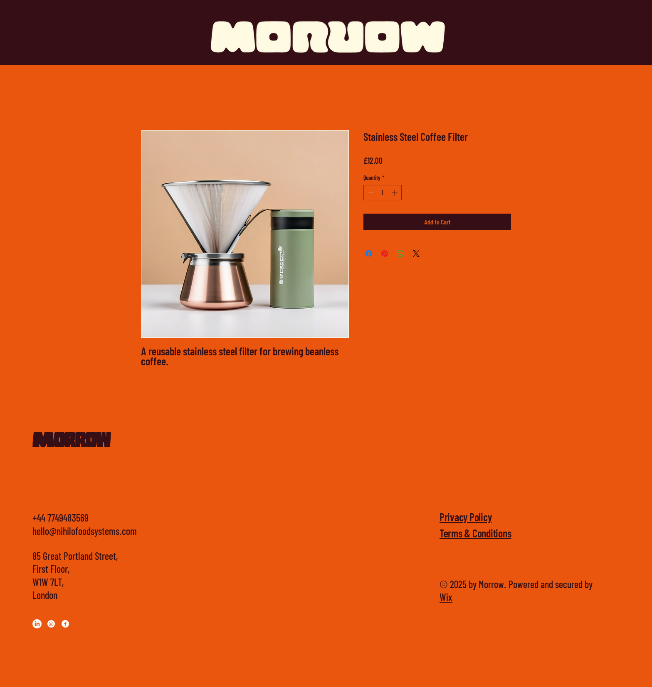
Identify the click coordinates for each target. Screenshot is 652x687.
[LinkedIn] (37, 623)
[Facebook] (65, 623)
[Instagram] (51, 623)
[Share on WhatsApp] (400, 254)
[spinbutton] (382, 192)
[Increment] (395, 192)
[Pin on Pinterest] (385, 254)
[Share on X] (416, 254)
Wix (446, 597)
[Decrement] (370, 192)
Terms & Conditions (475, 533)
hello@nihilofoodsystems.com (84, 531)
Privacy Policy (465, 516)
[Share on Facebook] (369, 254)
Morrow (71, 442)
